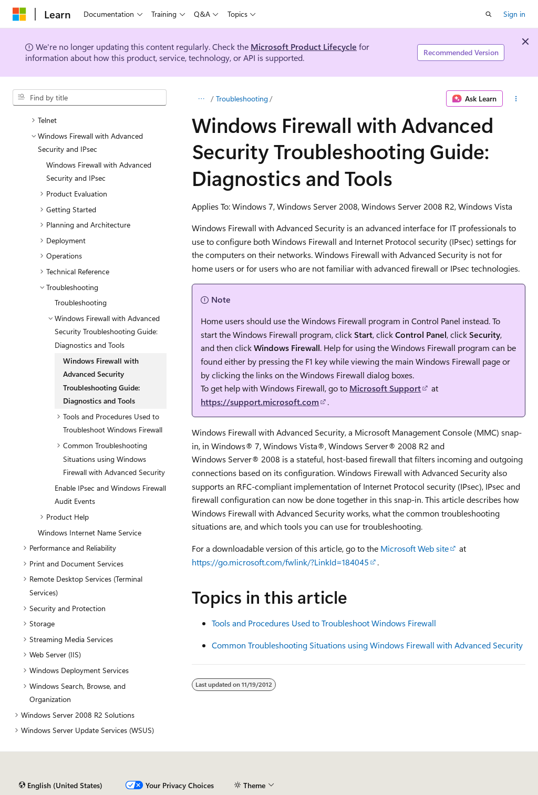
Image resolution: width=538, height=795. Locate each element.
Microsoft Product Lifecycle (304, 46)
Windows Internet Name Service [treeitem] (89, 533)
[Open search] (488, 14)
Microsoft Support (385, 388)
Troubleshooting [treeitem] (81, 302)
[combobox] (90, 97)
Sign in (514, 14)
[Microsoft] (19, 14)
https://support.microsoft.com (260, 401)
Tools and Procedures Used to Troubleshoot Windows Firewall (324, 622)
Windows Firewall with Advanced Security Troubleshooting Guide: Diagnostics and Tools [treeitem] (101, 381)
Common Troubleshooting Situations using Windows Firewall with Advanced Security (367, 645)
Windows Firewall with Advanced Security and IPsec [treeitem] (98, 171)
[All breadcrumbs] (201, 98)
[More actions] (516, 98)
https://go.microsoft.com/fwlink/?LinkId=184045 (280, 561)
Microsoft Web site (414, 548)
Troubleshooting (242, 99)
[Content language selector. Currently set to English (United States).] (61, 785)
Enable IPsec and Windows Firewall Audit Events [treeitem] (110, 495)
